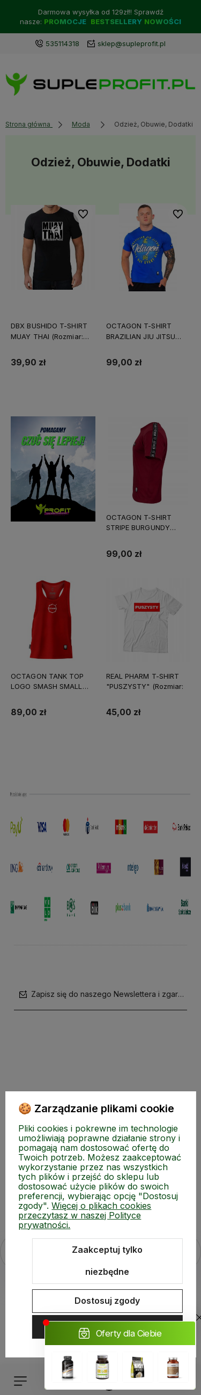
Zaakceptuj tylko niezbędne (107, 1260)
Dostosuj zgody (107, 1300)
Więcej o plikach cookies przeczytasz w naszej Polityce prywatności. (84, 1215)
